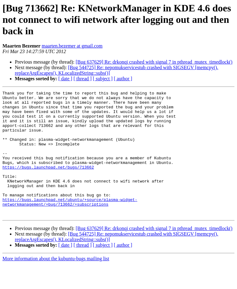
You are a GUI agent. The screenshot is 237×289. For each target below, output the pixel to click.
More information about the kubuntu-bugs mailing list (55, 283)
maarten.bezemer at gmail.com (72, 45)
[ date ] (65, 78)
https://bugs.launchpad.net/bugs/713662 (48, 183)
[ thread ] (82, 78)
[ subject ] (103, 78)
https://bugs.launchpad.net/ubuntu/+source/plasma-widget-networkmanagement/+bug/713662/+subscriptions (69, 224)
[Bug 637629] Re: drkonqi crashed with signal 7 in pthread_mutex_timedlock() (154, 62)
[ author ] (123, 78)
